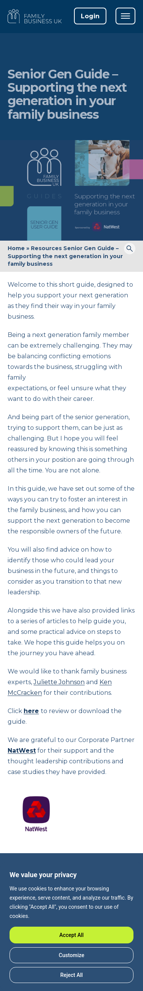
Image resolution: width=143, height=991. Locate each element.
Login (90, 16)
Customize (71, 955)
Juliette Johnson (59, 682)
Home (16, 248)
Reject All (71, 975)
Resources (46, 248)
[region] (71, 926)
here (31, 711)
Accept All (71, 935)
